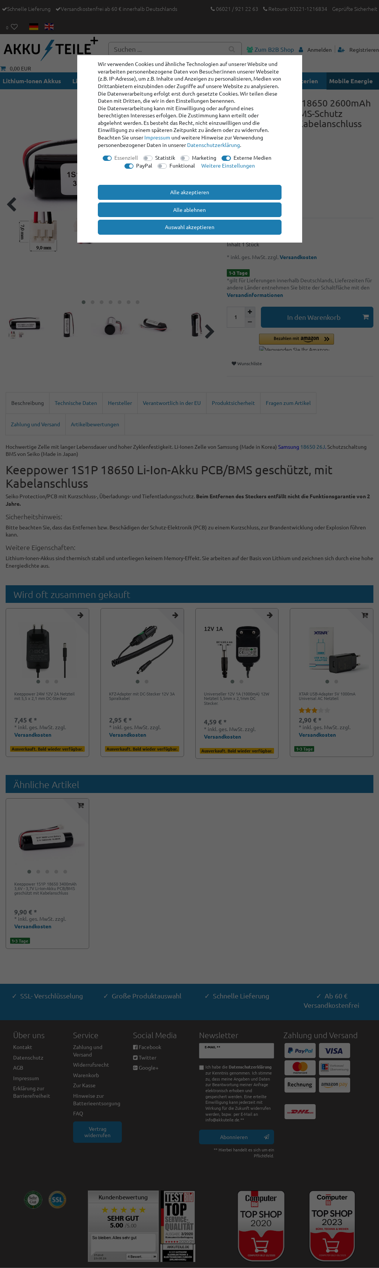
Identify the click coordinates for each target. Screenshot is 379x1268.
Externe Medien (252, 157)
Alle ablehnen (189, 209)
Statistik (165, 157)
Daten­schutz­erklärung (213, 144)
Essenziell (126, 157)
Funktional (182, 165)
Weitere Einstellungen (228, 165)
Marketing (204, 157)
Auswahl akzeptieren (189, 226)
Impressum (157, 137)
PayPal (144, 165)
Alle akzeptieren (189, 192)
